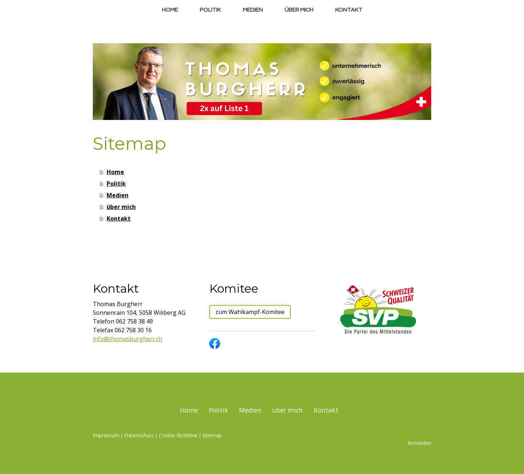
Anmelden (419, 442)
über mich (299, 10)
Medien (253, 10)
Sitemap (212, 435)
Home (170, 10)
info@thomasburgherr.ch (127, 339)
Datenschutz (139, 435)
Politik (210, 10)
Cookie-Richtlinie (178, 435)
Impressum (106, 435)
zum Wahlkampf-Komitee (250, 312)
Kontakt (348, 10)
